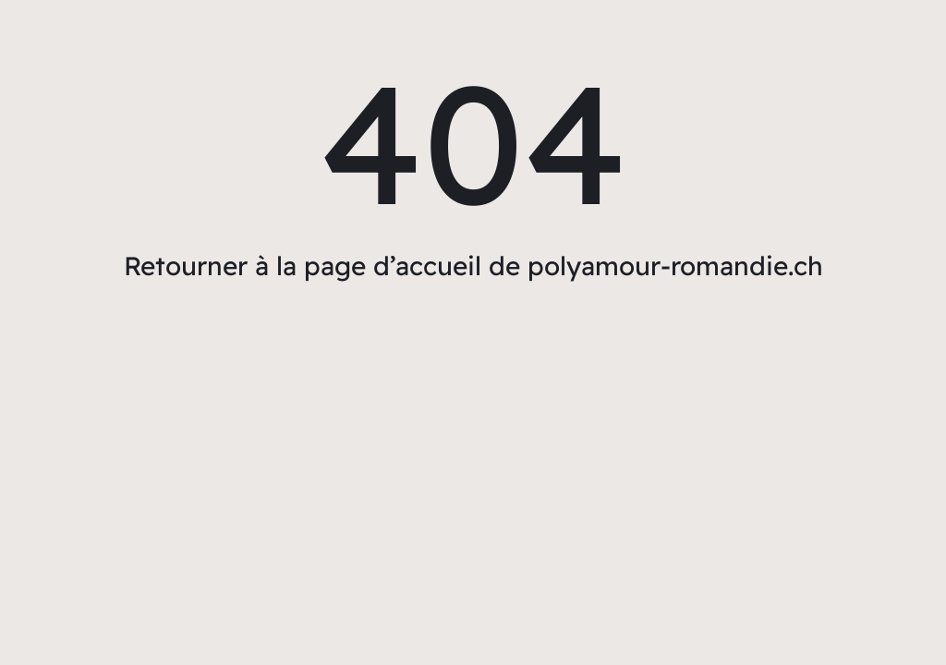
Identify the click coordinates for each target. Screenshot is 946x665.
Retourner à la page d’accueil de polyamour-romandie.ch (473, 265)
